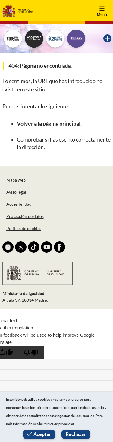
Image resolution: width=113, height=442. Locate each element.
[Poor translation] (31, 352)
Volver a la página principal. (49, 123)
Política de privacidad (58, 424)
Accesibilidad (19, 204)
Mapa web (16, 180)
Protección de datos (25, 216)
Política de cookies (23, 228)
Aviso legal (16, 192)
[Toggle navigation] (102, 11)
